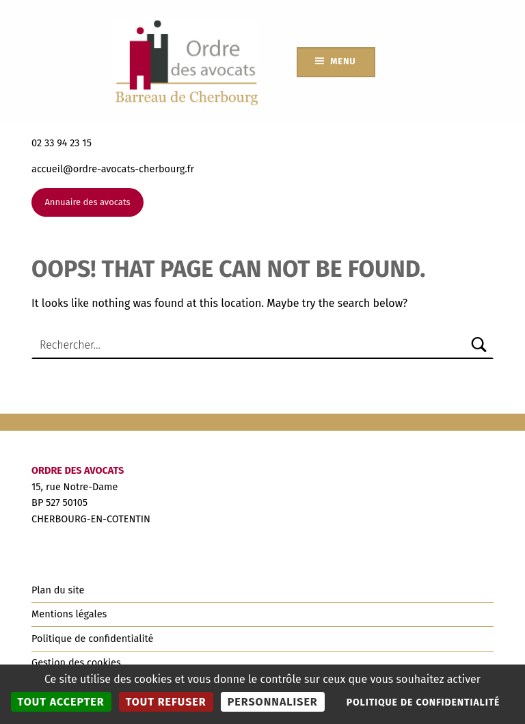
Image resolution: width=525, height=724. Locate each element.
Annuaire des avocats (87, 202)
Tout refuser (166, 701)
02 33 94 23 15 (61, 143)
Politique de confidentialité (92, 638)
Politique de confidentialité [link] (423, 702)
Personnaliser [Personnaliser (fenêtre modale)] (273, 701)
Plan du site (57, 590)
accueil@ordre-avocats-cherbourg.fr (112, 169)
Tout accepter (61, 701)
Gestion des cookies (76, 662)
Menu (342, 61)
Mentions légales (69, 614)
